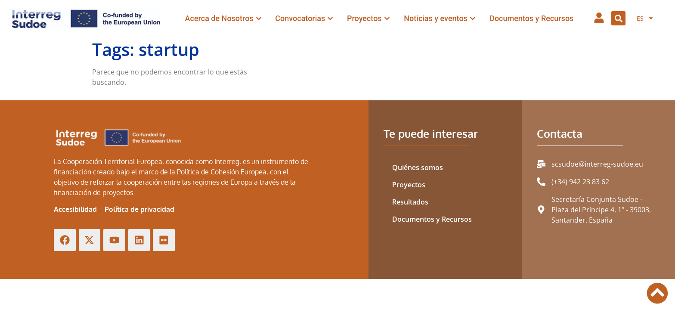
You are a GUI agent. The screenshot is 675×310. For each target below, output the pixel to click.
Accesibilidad (75, 209)
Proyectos (408, 184)
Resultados (410, 202)
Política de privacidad (139, 209)
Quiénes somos (417, 167)
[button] (618, 18)
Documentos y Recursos (432, 219)
